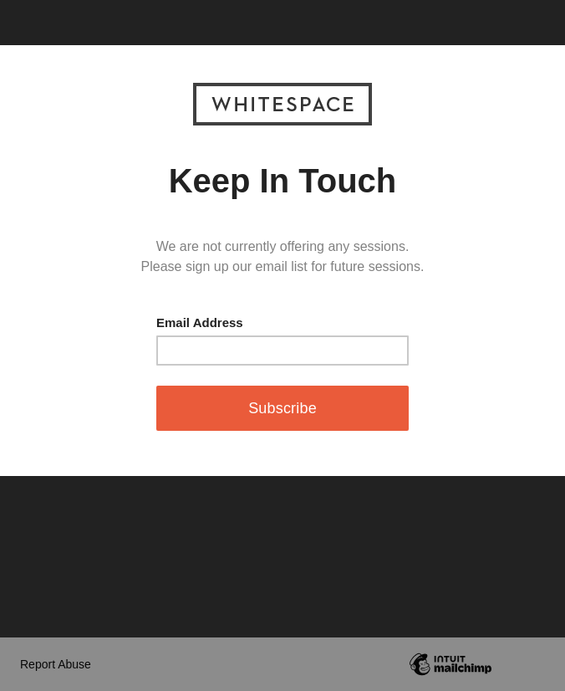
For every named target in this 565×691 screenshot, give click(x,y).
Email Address (199, 322)
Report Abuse (55, 664)
